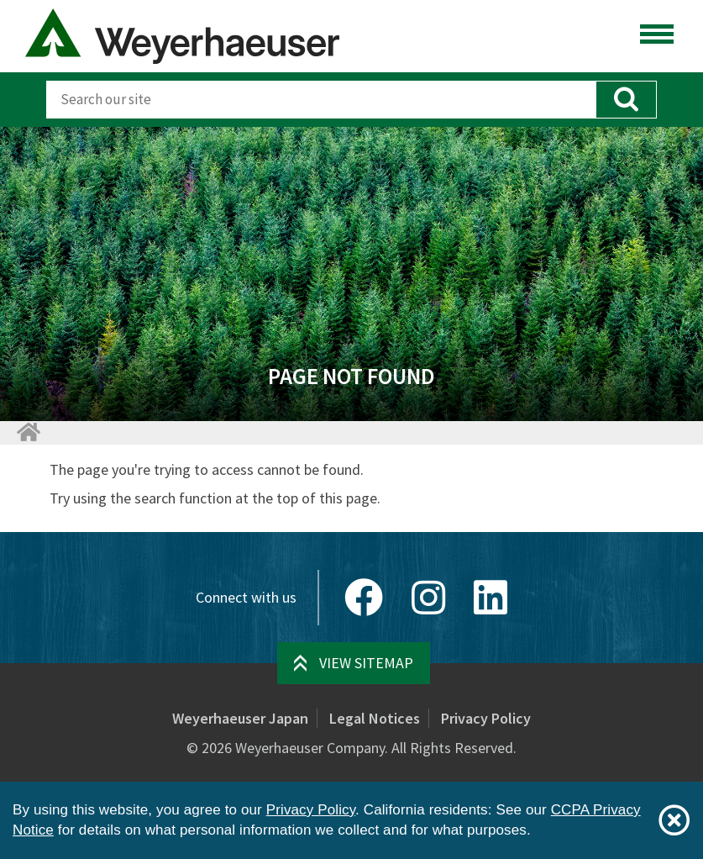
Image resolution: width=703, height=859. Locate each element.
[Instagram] (428, 597)
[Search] (320, 100)
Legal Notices (374, 718)
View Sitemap (366, 662)
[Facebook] (364, 597)
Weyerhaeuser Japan (240, 718)
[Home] (28, 432)
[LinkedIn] (490, 597)
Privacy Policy (486, 718)
